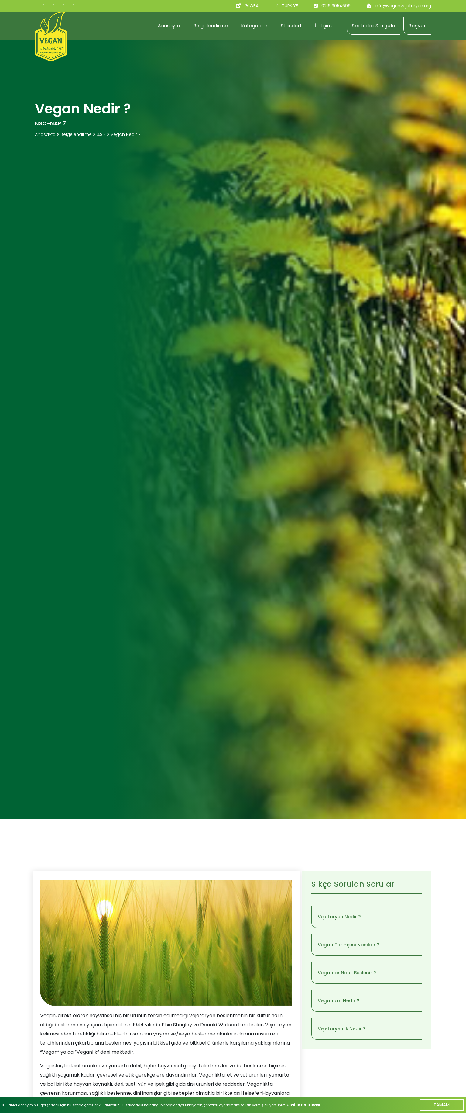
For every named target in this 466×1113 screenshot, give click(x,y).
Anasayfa (169, 25)
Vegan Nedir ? (126, 134)
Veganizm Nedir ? (338, 1000)
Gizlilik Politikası (303, 1104)
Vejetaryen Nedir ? (339, 917)
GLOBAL (252, 6)
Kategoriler (254, 25)
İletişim (323, 25)
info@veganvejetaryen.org (403, 6)
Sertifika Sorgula (374, 25)
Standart (291, 25)
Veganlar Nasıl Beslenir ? (347, 972)
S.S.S (101, 134)
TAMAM (441, 1104)
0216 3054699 (336, 6)
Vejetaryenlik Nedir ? (341, 1028)
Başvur (417, 25)
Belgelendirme (210, 25)
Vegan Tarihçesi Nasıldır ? (348, 944)
